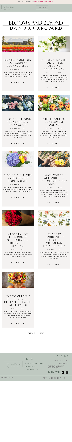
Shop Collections (61, 360)
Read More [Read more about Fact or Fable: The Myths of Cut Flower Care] (18, 198)
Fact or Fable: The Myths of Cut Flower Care (18, 178)
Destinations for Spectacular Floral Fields (17, 62)
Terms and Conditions (54, 378)
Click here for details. (44, 2)
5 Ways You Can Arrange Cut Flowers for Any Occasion (54, 179)
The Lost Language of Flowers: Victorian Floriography (54, 240)
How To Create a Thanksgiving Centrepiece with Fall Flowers (17, 300)
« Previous (31, 333)
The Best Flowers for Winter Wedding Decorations (54, 64)
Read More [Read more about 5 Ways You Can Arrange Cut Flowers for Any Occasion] (54, 202)
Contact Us (63, 363)
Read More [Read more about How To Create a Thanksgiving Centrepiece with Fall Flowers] (18, 323)
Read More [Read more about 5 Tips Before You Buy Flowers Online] (54, 143)
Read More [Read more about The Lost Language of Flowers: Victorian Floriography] (54, 264)
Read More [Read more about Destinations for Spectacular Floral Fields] (18, 82)
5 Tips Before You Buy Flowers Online (54, 121)
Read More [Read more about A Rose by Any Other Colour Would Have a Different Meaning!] (18, 262)
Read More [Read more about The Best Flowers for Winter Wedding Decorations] (54, 87)
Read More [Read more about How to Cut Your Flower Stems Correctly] (18, 143)
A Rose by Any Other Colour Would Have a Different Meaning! (18, 240)
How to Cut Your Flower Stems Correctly (17, 121)
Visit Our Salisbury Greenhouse (56, 367)
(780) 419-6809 (31, 369)
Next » (42, 333)
